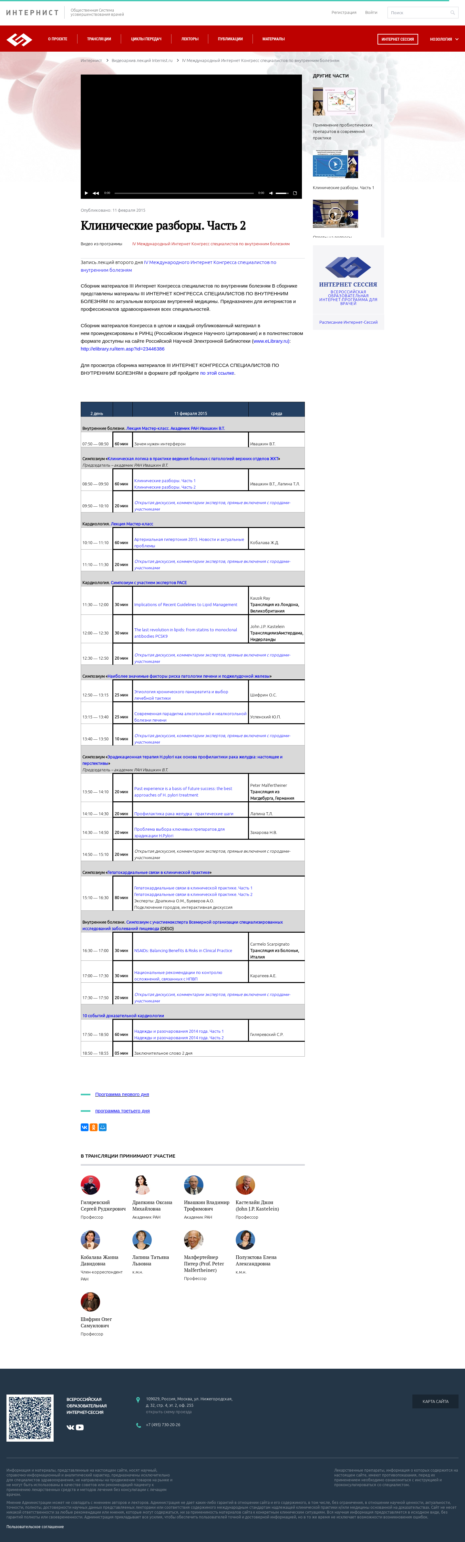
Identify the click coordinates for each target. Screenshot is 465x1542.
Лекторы (189, 38)
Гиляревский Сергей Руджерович (103, 1205)
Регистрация (344, 12)
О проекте (57, 38)
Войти (371, 12)
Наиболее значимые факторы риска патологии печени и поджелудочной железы (189, 676)
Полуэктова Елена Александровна (256, 1260)
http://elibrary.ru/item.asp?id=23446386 (122, 348)
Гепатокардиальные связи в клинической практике (159, 872)
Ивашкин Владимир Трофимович (206, 1205)
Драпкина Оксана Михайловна (152, 1205)
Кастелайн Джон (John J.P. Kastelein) (257, 1205)
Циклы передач (146, 38)
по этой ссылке (217, 373)
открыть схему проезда (169, 1411)
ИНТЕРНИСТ (35, 12)
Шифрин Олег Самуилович (96, 1322)
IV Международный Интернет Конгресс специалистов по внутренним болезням (211, 243)
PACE (182, 582)
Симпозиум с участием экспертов (144, 582)
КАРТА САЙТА (436, 1401)
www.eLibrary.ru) (271, 341)
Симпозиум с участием (148, 922)
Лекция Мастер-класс (132, 524)
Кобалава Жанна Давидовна (100, 1260)
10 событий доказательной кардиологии (123, 1015)
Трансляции (99, 38)
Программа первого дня (122, 1094)
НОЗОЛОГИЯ (441, 39)
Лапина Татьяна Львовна (150, 1260)
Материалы (273, 38)
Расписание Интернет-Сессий (348, 322)
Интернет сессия (398, 39)
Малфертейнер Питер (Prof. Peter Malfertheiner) (204, 1263)
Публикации (230, 38)
